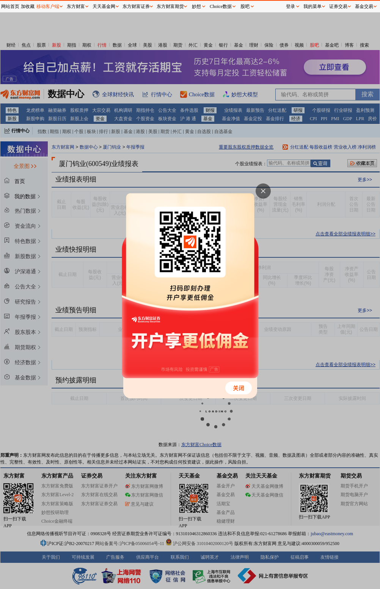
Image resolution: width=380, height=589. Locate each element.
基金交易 (364, 6)
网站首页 (10, 6)
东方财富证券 (136, 6)
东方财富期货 (170, 6)
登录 (290, 6)
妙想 (196, 6)
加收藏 (28, 6)
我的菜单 (312, 6)
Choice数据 (221, 6)
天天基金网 (104, 6)
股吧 (245, 6)
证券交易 (338, 6)
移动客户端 (47, 6)
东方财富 (76, 6)
